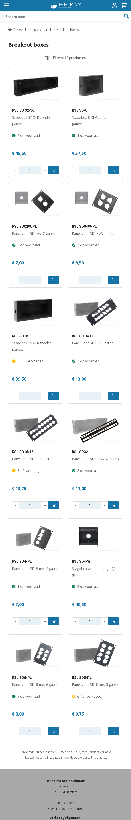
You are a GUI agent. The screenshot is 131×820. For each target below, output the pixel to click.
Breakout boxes (68, 29)
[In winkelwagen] (53, 170)
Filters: (65, 58)
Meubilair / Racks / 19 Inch (34, 29)
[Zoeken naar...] (62, 16)
